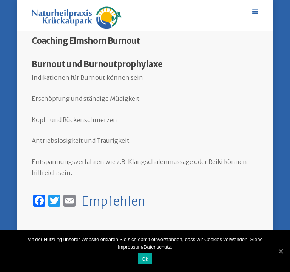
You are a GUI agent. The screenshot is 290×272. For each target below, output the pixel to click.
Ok (145, 259)
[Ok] (280, 251)
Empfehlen (113, 201)
